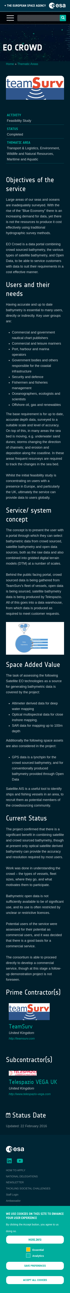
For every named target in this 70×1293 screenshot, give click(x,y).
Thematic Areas (28, 64)
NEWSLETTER (15, 1182)
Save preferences (35, 1271)
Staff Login (12, 1194)
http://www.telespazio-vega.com (30, 1094)
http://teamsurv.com (22, 1038)
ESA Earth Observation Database (25, 1206)
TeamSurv (20, 1026)
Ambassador (13, 1200)
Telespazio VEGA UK (33, 1082)
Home (10, 64)
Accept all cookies (35, 1285)
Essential (38, 1255)
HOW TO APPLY (15, 1170)
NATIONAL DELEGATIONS (22, 1176)
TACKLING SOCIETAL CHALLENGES (28, 1188)
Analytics (38, 1261)
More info (35, 1245)
